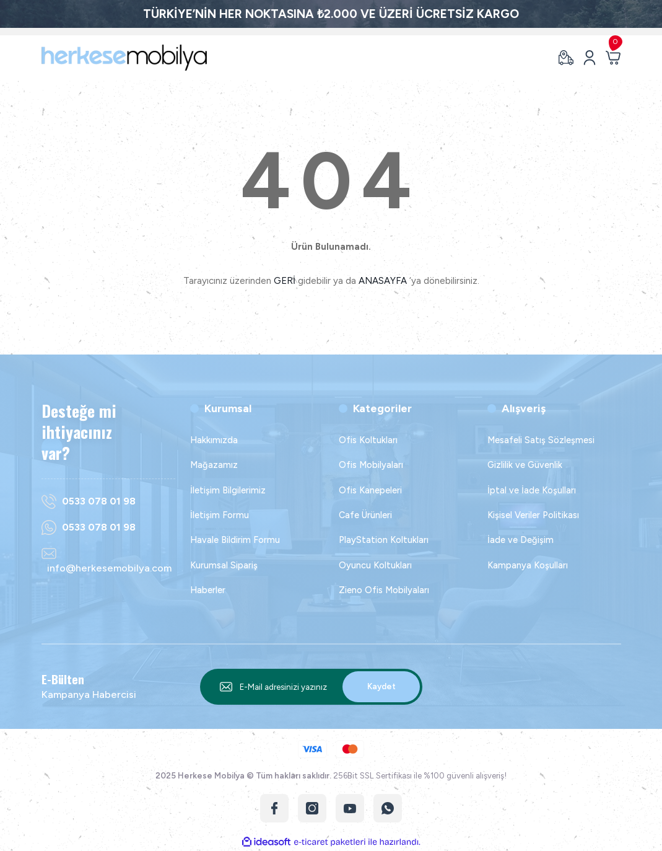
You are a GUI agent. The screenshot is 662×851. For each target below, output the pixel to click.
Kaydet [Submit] (381, 686)
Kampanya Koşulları (527, 565)
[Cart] (613, 58)
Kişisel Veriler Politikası (533, 515)
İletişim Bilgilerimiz (228, 490)
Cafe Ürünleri (365, 515)
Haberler (207, 590)
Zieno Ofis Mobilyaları (384, 590)
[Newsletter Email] (311, 687)
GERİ (284, 280)
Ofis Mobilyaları (371, 464)
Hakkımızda (214, 440)
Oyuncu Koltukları (375, 565)
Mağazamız (214, 464)
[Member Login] (589, 58)
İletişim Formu (219, 515)
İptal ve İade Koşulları (531, 490)
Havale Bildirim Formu (235, 539)
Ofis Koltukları (368, 440)
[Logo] (124, 58)
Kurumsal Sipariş (224, 565)
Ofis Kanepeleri (370, 490)
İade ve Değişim (520, 539)
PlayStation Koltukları (384, 539)
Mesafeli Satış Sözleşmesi (540, 440)
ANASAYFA (383, 280)
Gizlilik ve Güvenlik (524, 464)
